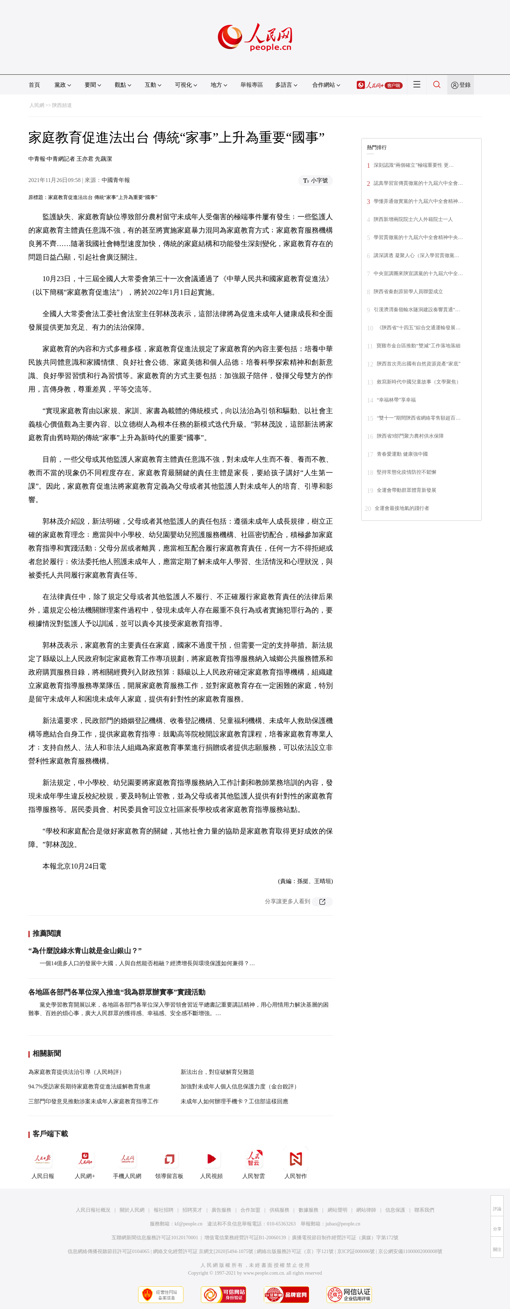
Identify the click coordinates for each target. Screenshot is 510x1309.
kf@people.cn (189, 1224)
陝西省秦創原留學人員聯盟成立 (408, 291)
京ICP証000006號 (356, 1251)
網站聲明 (337, 1210)
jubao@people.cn (342, 1224)
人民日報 (42, 1162)
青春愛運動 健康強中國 (402, 454)
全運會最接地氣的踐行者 (402, 508)
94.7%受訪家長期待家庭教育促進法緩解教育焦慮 (89, 1086)
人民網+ (85, 1162)
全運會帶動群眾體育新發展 (406, 490)
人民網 (36, 105)
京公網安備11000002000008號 (410, 1251)
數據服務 (308, 1210)
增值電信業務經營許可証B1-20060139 (245, 1237)
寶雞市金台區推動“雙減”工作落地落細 (418, 345)
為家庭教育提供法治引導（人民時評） (76, 1072)
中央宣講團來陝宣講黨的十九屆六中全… (418, 273)
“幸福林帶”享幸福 (396, 400)
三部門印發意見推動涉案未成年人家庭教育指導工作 (93, 1101)
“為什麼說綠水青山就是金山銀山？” (85, 951)
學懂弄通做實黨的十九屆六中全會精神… (418, 201)
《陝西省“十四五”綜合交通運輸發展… (418, 327)
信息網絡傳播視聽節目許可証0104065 (108, 1251)
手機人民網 (127, 1162)
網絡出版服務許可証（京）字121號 (295, 1251)
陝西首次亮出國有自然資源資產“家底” (418, 363)
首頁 (34, 85)
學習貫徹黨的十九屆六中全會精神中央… (418, 237)
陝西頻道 (62, 105)
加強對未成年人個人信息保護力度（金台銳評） (240, 1086)
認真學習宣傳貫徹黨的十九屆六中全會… (418, 183)
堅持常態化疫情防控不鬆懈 (406, 472)
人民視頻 (211, 1162)
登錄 (465, 85)
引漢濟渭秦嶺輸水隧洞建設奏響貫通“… (417, 309)
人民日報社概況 (93, 1210)
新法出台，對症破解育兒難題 (217, 1072)
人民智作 (295, 1162)
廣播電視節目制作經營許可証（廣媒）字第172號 (345, 1237)
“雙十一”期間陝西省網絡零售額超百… (418, 418)
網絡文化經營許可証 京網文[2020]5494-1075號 (203, 1251)
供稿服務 (279, 1210)
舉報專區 (251, 85)
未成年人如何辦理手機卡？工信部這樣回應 (234, 1101)
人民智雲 (253, 1162)
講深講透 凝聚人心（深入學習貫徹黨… (416, 255)
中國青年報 (116, 180)
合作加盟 (250, 1210)
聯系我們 (424, 1210)
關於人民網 (132, 1210)
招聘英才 (192, 1210)
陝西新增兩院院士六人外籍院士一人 (413, 219)
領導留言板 (169, 1162)
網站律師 (366, 1210)
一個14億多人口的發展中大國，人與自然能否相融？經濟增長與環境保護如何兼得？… (147, 963)
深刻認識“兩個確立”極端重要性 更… (414, 165)
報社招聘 (164, 1210)
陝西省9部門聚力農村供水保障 (410, 436)
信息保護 (395, 1210)
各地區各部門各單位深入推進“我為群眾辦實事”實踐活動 (116, 992)
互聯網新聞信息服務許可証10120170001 (155, 1237)
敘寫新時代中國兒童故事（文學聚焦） (419, 382)
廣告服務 (221, 1210)
